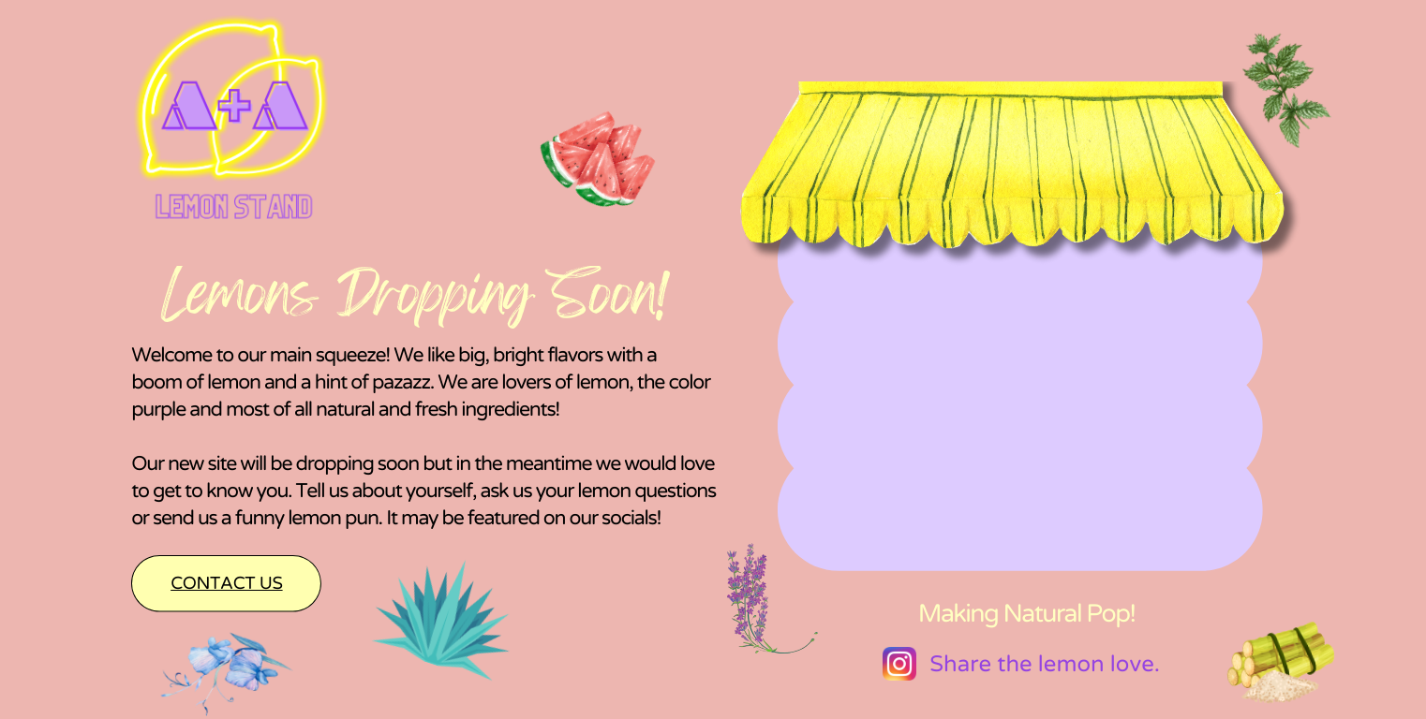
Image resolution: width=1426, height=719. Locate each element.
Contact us (226, 584)
